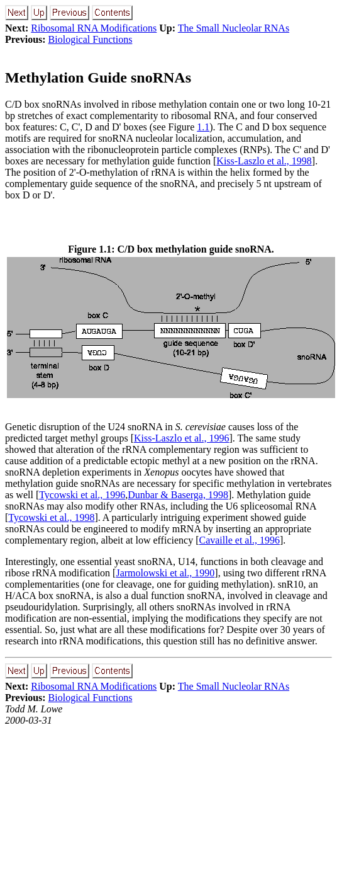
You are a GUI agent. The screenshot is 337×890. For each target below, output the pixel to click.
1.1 (203, 127)
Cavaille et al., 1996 (239, 540)
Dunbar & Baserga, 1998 (178, 494)
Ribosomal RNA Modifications (94, 28)
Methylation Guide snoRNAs (98, 77)
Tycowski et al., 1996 (82, 494)
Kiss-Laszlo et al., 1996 (181, 438)
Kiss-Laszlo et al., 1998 (264, 161)
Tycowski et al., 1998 (51, 517)
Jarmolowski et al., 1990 (165, 573)
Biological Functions (90, 39)
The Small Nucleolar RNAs (233, 28)
